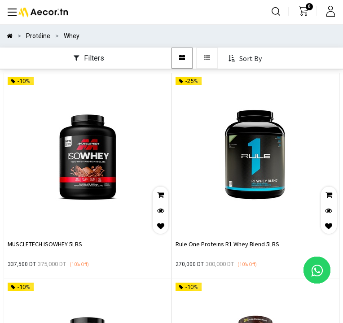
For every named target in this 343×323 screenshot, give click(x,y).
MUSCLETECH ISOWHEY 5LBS (45, 244)
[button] (246, 58)
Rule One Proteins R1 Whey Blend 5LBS (227, 244)
